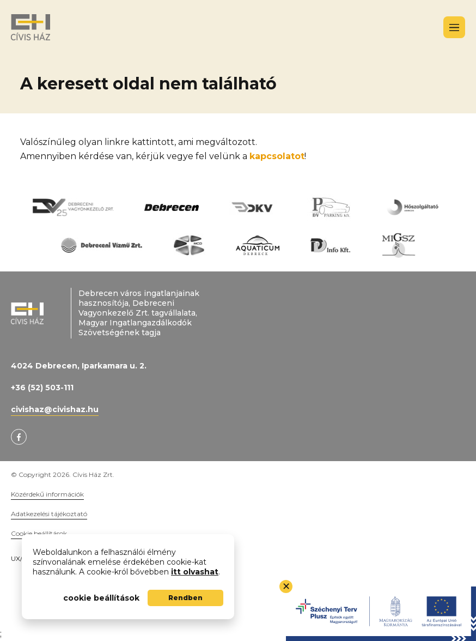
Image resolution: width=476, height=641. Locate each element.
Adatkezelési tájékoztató (49, 514)
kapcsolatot (276, 156)
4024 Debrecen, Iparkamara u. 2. (79, 366)
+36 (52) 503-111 (42, 387)
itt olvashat (194, 572)
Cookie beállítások (39, 533)
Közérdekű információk (47, 494)
